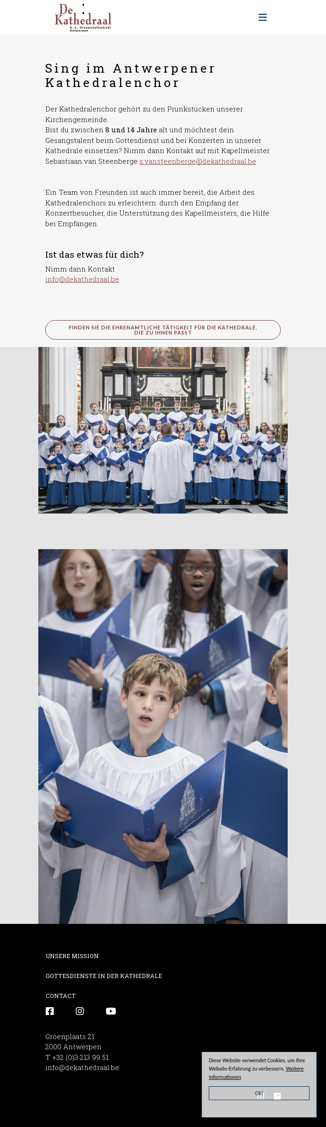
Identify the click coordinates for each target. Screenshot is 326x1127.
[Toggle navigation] (263, 17)
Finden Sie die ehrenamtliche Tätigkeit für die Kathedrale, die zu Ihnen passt (163, 329)
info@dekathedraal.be (82, 279)
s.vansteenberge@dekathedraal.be (197, 161)
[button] (163, 429)
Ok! (260, 1093)
